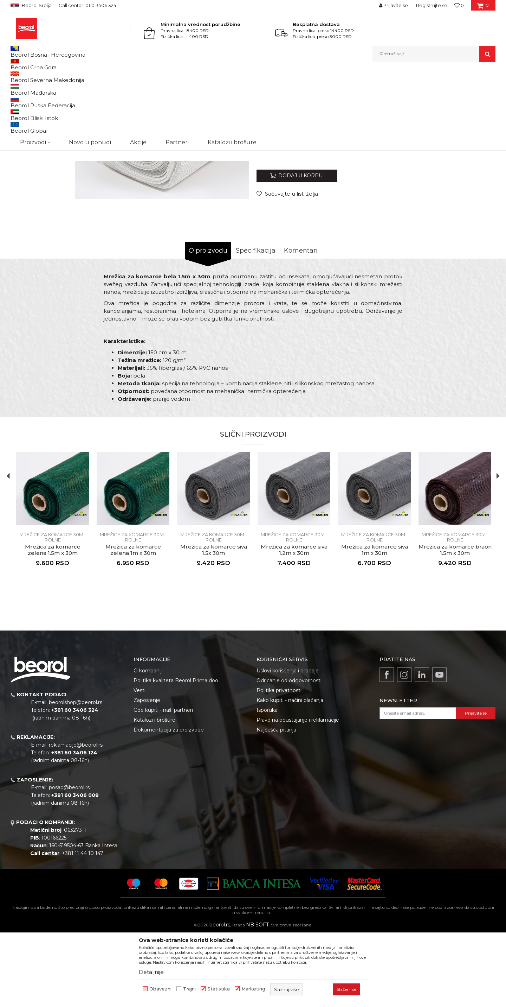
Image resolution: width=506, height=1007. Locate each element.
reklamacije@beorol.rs (76, 817)
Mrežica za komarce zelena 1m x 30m (133, 622)
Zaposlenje (147, 773)
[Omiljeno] (459, 5)
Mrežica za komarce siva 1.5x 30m (213, 622)
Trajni (189, 989)
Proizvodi (38, 77)
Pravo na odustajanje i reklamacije (298, 792)
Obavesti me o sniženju (468, 222)
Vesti (139, 763)
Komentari (301, 323)
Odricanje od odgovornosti (289, 753)
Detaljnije (151, 972)
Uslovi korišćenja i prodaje (288, 743)
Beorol (17, 77)
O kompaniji (148, 743)
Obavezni (160, 989)
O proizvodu (208, 323)
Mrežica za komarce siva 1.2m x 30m (294, 622)
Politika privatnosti (279, 763)
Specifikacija (255, 323)
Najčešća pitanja (276, 802)
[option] (41, 120)
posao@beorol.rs (69, 860)
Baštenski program (72, 77)
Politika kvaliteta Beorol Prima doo (176, 753)
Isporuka (267, 782)
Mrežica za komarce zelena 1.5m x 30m (52, 622)
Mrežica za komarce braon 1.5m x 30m (455, 622)
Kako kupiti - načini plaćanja (290, 773)
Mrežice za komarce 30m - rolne (186, 77)
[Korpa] (483, 8)
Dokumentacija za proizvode (169, 802)
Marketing (253, 989)
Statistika (218, 989)
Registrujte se (431, 5)
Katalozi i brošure (154, 792)
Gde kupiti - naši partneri (163, 782)
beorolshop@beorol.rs (75, 775)
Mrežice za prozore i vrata (123, 77)
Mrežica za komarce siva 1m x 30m (374, 622)
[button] (433, 54)
